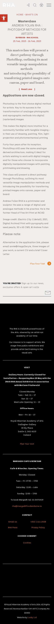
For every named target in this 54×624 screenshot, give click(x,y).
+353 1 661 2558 (38, 522)
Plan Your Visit (37, 264)
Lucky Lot (32, 617)
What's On (31, 14)
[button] (3, 18)
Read (27, 89)
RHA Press (12, 527)
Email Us (12, 522)
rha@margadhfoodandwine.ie (27, 506)
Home (19, 14)
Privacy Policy (38, 527)
